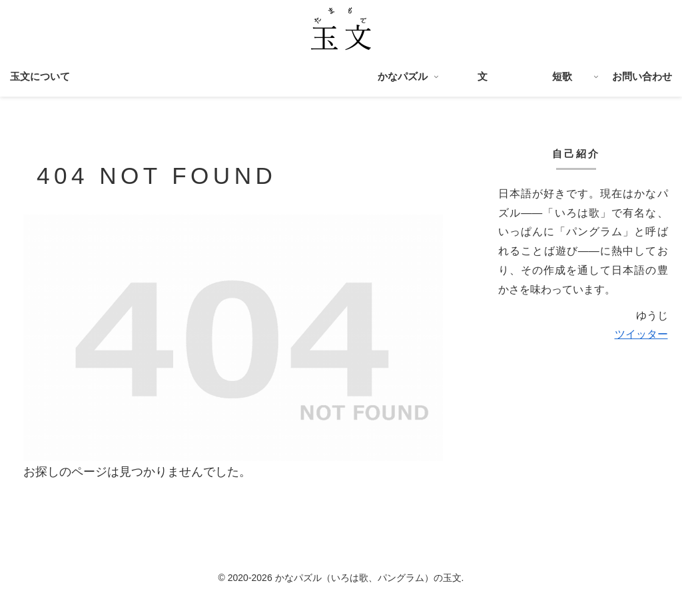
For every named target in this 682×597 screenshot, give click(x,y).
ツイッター (641, 334)
